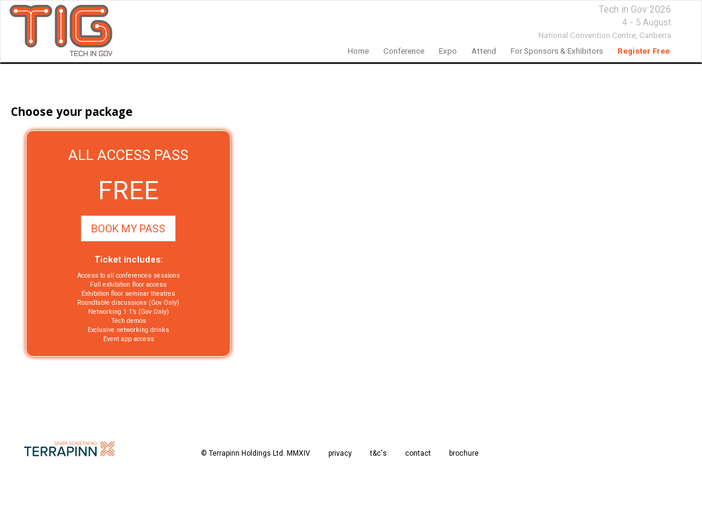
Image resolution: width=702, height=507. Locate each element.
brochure (464, 453)
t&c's (378, 453)
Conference (403, 51)
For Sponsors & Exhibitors (557, 51)
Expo (448, 51)
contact (418, 453)
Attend (483, 51)
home (358, 51)
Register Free (643, 51)
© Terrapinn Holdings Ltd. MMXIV (255, 453)
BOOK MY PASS (128, 228)
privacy (340, 453)
